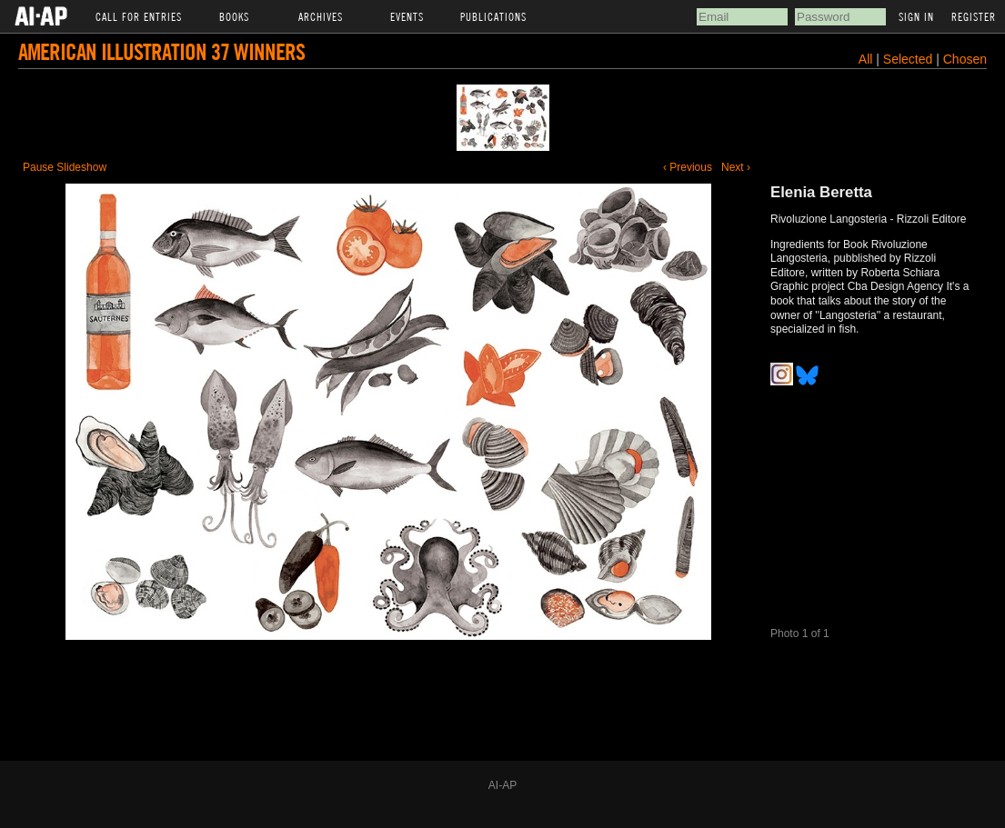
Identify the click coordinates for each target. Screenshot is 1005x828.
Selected (909, 59)
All (866, 59)
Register (973, 16)
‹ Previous (687, 167)
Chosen (965, 59)
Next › (735, 167)
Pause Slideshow (64, 167)
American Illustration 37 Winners (161, 51)
